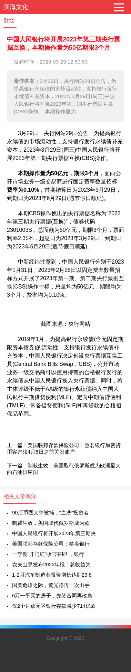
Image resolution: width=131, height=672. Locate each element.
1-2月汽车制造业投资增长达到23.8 (52, 575)
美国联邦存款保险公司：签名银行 (51, 544)
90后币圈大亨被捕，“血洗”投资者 (50, 512)
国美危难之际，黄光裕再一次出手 (51, 585)
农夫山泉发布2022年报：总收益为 (51, 564)
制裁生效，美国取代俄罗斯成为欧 (51, 523)
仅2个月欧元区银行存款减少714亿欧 (54, 606)
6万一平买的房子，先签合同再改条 (52, 595)
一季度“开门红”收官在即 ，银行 (48, 554)
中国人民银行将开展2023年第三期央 (54, 533)
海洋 (31, 496)
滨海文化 (15, 6)
